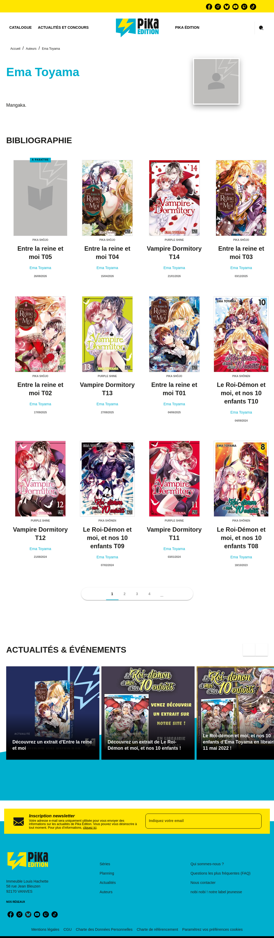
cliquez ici (90, 827)
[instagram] (217, 6)
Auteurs (31, 48)
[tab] (20, 27)
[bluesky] (226, 6)
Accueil (15, 48)
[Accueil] (137, 28)
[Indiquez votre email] (197, 821)
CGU (67, 929)
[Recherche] (261, 27)
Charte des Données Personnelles (104, 929)
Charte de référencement (157, 929)
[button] (112, 594)
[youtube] (235, 6)
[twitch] (244, 6)
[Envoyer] (255, 821)
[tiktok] (253, 6)
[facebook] (209, 6)
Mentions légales (45, 929)
